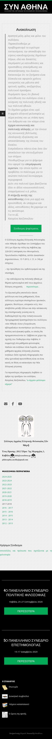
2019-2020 (7, 496)
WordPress (38, 733)
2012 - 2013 (7, 523)
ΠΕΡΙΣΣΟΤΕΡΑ (26, 611)
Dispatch (23, 733)
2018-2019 (7, 500)
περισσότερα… (33, 286)
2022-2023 (7, 484)
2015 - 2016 (7, 511)
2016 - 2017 (7, 507)
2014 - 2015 (7, 515)
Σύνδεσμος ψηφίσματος (26, 228)
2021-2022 (7, 488)
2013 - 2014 (7, 519)
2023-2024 (7, 480)
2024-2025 (7, 476)
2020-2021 (7, 492)
